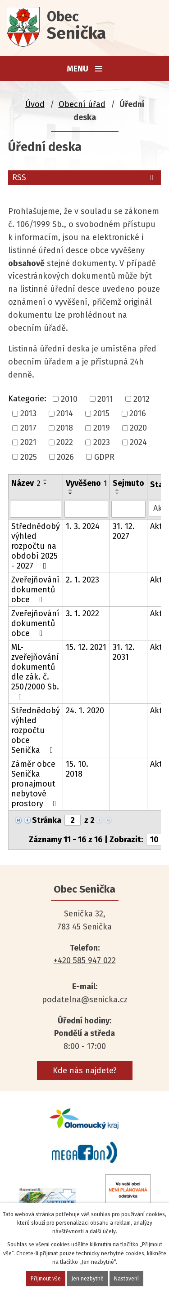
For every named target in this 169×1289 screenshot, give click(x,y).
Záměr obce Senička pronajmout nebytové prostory (35, 784)
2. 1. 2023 (82, 580)
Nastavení (126, 1279)
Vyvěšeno (86, 483)
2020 (138, 428)
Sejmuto (128, 483)
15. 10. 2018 (77, 769)
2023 (101, 443)
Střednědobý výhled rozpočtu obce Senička (35, 730)
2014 (64, 413)
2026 (65, 457)
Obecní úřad (82, 104)
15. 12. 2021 (86, 647)
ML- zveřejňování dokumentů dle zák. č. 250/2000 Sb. (35, 671)
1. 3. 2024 (83, 526)
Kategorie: (27, 399)
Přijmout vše (46, 1279)
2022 (64, 443)
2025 (28, 457)
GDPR (104, 457)
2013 (28, 413)
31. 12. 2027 (124, 531)
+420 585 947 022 (85, 960)
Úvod (35, 104)
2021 (28, 443)
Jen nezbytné (87, 1279)
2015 (101, 413)
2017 (28, 428)
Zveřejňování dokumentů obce (35, 589)
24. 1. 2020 (85, 711)
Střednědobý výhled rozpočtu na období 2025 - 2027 (35, 546)
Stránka (46, 820)
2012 (141, 399)
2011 (105, 399)
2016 (137, 413)
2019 (101, 428)
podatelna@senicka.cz (85, 1000)
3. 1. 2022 (82, 613)
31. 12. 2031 (124, 652)
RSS (84, 177)
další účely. (103, 1231)
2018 (64, 428)
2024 (138, 443)
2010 (69, 399)
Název (26, 483)
